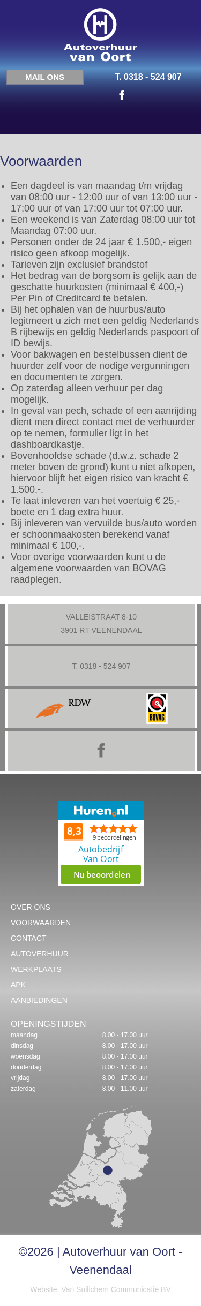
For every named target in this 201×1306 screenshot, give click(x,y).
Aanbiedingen (39, 1000)
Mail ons (44, 76)
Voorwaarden (41, 922)
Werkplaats (36, 969)
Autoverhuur (40, 953)
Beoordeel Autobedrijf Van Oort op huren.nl (101, 843)
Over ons (30, 907)
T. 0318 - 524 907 (148, 76)
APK (18, 984)
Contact (29, 938)
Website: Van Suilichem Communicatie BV (100, 1289)
